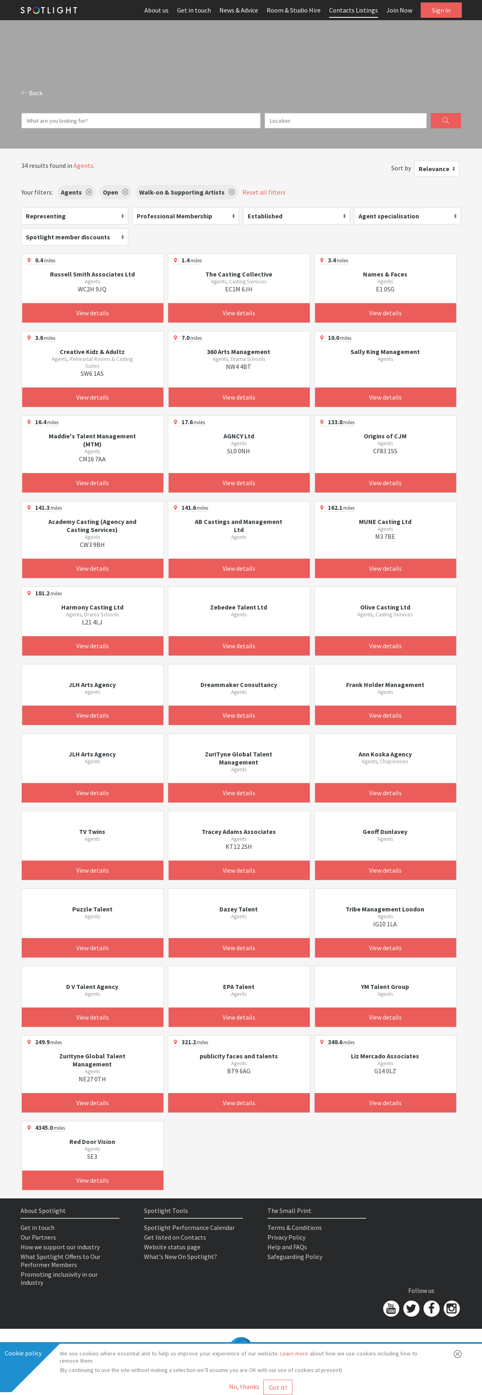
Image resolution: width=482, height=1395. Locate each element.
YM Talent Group (385, 986)
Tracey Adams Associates (239, 831)
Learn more (294, 1353)
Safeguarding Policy (294, 1257)
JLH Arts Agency (92, 685)
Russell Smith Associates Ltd (92, 274)
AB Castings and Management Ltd (238, 525)
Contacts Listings (353, 10)
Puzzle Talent (92, 909)
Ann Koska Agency (385, 754)
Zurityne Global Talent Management (92, 1060)
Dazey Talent (238, 909)
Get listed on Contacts (175, 1237)
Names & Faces (385, 274)
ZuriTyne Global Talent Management (238, 758)
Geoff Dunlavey (385, 831)
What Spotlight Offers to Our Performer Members (60, 1261)
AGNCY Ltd (238, 436)
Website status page (172, 1247)
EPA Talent (239, 986)
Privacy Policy (286, 1237)
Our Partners (38, 1237)
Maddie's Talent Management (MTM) (92, 440)
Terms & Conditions (294, 1227)
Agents (83, 165)
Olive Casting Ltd (385, 607)
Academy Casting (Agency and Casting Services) (92, 525)
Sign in (441, 10)
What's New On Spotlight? (180, 1257)
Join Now (399, 10)
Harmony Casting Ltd (92, 607)
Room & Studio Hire (294, 10)
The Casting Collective (238, 274)
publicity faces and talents (239, 1056)
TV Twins (92, 831)
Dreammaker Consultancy (238, 685)
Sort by (401, 168)
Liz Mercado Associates (385, 1056)
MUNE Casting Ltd (385, 521)
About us (156, 10)
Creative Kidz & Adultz (92, 352)
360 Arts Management (238, 352)
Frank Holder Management (385, 685)
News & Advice (238, 10)
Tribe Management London (385, 909)
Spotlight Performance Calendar (189, 1227)
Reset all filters (264, 192)
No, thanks (244, 1386)
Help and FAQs (287, 1247)
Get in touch (194, 10)
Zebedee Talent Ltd (238, 607)
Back (31, 93)
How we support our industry (60, 1247)
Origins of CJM (385, 436)
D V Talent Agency (92, 986)
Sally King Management (385, 352)
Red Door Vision (92, 1141)
